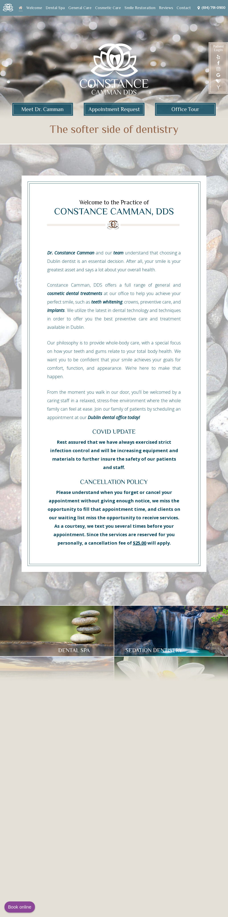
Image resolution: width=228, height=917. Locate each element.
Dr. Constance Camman (70, 253)
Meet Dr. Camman (42, 109)
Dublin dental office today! (114, 417)
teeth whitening (106, 302)
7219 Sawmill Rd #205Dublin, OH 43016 (49, 815)
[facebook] (218, 63)
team (118, 253)
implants (56, 310)
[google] (218, 75)
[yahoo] (218, 87)
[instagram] (218, 69)
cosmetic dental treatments (74, 293)
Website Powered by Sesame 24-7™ (44, 910)
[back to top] (207, 910)
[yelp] (218, 57)
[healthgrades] (218, 81)
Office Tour (185, 109)
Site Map (80, 910)
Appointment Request (114, 109)
